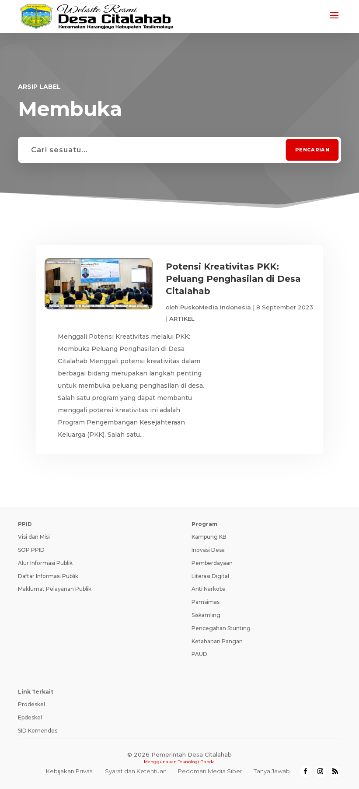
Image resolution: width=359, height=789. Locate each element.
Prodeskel (31, 704)
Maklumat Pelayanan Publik (54, 589)
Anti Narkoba (209, 589)
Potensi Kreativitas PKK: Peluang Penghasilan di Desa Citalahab (233, 278)
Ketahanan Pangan (217, 641)
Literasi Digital (210, 576)
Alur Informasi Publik (45, 563)
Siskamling (206, 615)
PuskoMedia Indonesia (215, 307)
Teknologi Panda (196, 761)
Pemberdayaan (212, 563)
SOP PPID (31, 550)
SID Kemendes (37, 730)
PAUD (199, 654)
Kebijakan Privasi (70, 771)
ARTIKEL (182, 318)
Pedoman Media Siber (210, 771)
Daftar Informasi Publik (48, 576)
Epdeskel (30, 717)
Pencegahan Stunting (221, 628)
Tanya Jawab (272, 771)
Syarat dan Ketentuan (136, 771)
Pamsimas (206, 602)
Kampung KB (209, 536)
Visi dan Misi (34, 536)
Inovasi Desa (208, 550)
